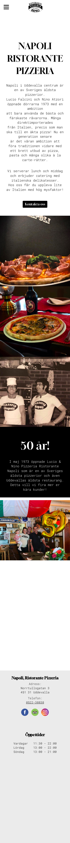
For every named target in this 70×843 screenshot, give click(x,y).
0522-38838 (35, 702)
